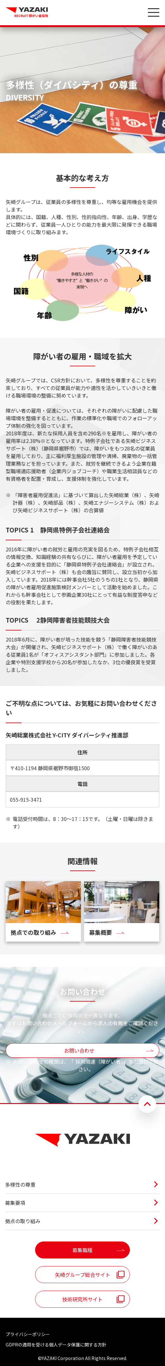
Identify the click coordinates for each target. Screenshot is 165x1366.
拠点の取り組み (22, 1221)
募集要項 (15, 1202)
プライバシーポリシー (28, 1334)
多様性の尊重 (20, 1184)
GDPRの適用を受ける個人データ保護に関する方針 (56, 1344)
